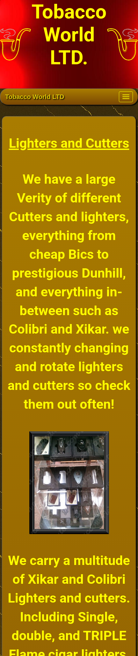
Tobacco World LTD (34, 96)
